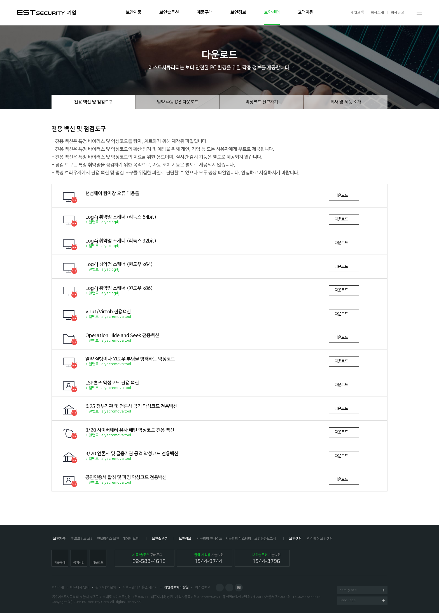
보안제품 (133, 12)
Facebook (220, 587)
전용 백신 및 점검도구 (93, 102)
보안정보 (238, 12)
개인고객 (357, 12)
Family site (362, 590)
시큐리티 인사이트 (209, 539)
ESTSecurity (41, 12)
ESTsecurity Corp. (95, 602)
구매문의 (149, 558)
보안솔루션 (169, 12)
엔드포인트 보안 (82, 539)
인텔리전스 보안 (108, 539)
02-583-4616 (309, 597)
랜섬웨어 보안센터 (320, 539)
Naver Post (239, 587)
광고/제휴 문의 (105, 587)
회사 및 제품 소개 (345, 102)
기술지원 (209, 558)
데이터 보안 (131, 539)
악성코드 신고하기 (262, 102)
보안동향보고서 (265, 539)
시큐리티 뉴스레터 (238, 539)
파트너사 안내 (79, 587)
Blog (229, 587)
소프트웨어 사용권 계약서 (140, 587)
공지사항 (79, 562)
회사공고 (397, 12)
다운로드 (341, 196)
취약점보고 (202, 587)
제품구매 (205, 12)
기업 (71, 13)
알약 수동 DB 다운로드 (177, 102)
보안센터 (272, 12)
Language (362, 600)
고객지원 (305, 12)
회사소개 (377, 12)
